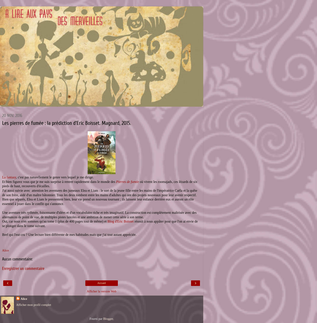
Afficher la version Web (101, 291)
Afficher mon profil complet (33, 305)
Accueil (102, 283)
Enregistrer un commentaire (23, 268)
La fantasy (9, 177)
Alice (24, 299)
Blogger (108, 318)
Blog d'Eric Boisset (120, 221)
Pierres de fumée (128, 182)
